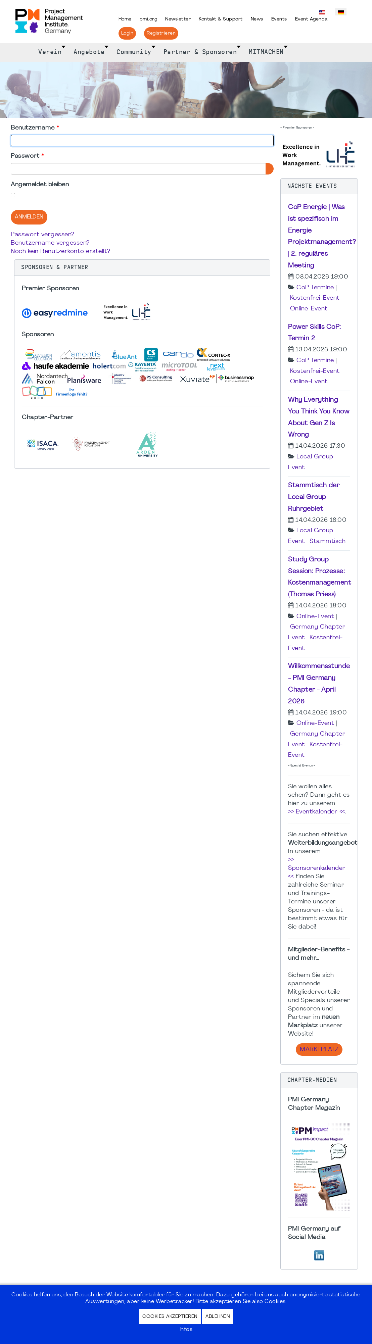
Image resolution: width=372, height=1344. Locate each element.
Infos (186, 1329)
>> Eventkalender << (316, 812)
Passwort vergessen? (43, 235)
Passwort (27, 156)
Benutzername (35, 128)
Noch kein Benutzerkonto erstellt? (60, 251)
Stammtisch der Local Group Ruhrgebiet (313, 497)
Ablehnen (217, 1316)
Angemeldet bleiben (40, 185)
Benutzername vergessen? (50, 243)
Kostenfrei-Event (315, 298)
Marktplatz (319, 1049)
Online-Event (309, 309)
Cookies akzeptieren (169, 1316)
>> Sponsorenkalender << (316, 868)
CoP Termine (315, 288)
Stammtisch (327, 541)
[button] (142, 267)
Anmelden (29, 217)
